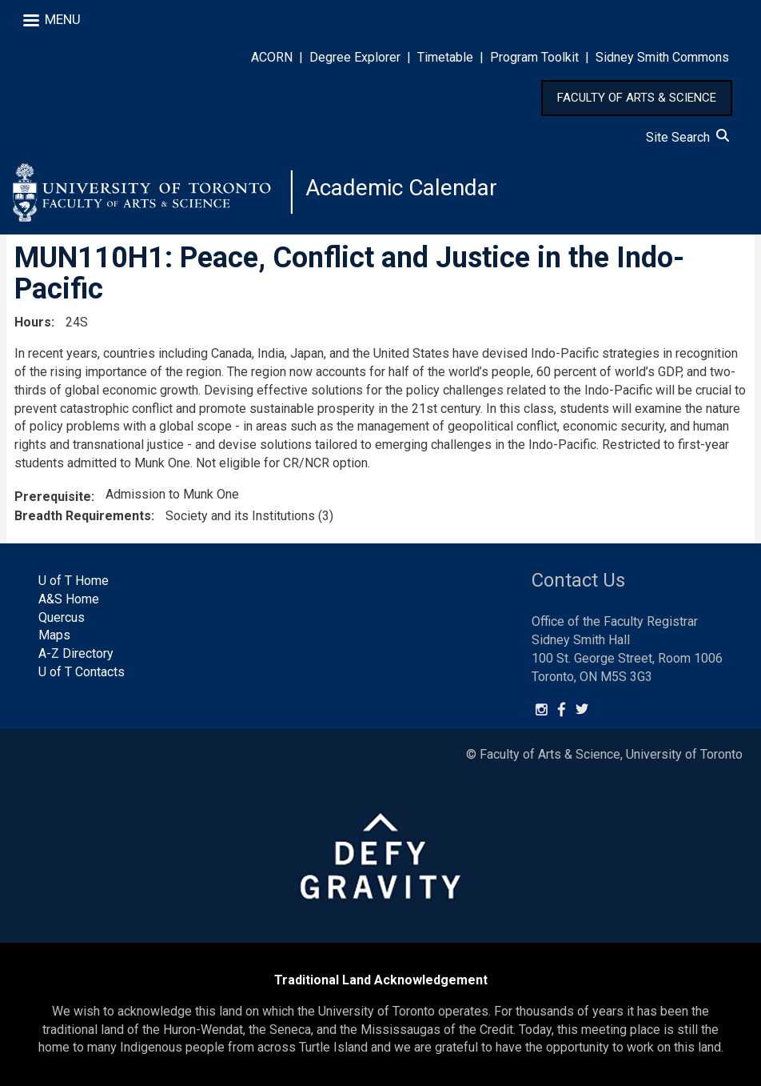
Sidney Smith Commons (662, 57)
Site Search (687, 137)
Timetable (445, 57)
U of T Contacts (81, 671)
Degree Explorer (354, 57)
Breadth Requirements (82, 515)
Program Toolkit (534, 57)
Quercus (61, 617)
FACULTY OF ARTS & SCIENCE (636, 97)
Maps (54, 635)
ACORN (272, 57)
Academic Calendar (401, 187)
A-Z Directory (76, 653)
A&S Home (68, 599)
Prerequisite (52, 496)
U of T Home (73, 580)
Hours (32, 322)
